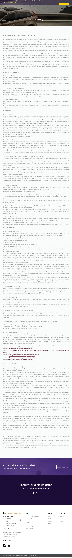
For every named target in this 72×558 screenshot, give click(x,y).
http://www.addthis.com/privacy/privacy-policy (21, 358)
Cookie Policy (29, 529)
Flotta (34, 3)
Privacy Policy (29, 527)
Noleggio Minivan (31, 520)
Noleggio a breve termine (33, 517)
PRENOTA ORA (64, 6)
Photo (50, 522)
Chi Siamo (26, 3)
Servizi (41, 3)
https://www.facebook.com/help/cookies (21, 349)
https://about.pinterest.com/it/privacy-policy (22, 356)
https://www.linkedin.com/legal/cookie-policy (21, 359)
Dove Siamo (64, 3)
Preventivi (62, 522)
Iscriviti (34, 494)
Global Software (32, 556)
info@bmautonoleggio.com (13, 529)
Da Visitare (51, 527)
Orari (47, 3)
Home (18, 3)
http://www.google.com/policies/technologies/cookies (23, 354)
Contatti (55, 3)
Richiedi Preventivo (62, 467)
